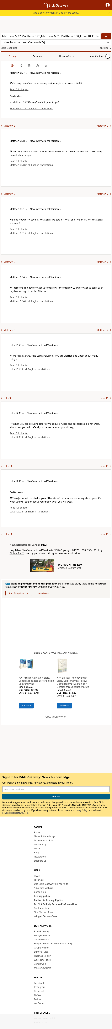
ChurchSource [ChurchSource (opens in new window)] (41, 939)
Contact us (40, 892)
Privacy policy (42, 896)
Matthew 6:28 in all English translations (31, 165)
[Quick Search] (51, 36)
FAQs (37, 875)
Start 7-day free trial (19, 593)
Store (37, 848)
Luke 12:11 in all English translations (30, 437)
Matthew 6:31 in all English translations (31, 233)
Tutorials (39, 879)
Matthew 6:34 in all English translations (31, 301)
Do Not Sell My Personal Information (55, 904)
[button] (108, 5)
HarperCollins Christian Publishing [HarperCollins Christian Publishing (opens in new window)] (53, 943)
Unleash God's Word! (69, 567)
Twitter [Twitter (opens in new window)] (38, 999)
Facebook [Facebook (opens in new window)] (39, 983)
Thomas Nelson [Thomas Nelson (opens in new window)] (42, 955)
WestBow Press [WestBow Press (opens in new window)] (42, 959)
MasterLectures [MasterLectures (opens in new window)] (42, 968)
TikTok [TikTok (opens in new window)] (37, 995)
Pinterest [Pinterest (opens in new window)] (39, 991)
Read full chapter (19, 89)
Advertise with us (43, 888)
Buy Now (26, 705)
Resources (21, 56)
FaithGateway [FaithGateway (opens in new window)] (41, 931)
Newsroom (40, 856)
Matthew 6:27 (20, 102)
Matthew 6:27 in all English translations (31, 108)
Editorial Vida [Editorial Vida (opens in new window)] (41, 951)
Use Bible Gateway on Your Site (51, 884)
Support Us (40, 860)
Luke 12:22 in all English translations (30, 511)
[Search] (106, 36)
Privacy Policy (80, 810)
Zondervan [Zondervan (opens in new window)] (40, 963)
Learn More (43, 593)
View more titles (56, 717)
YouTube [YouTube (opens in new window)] (39, 1003)
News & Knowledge (44, 836)
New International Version (25, 544)
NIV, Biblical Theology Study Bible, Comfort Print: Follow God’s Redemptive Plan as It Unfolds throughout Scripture (73, 682)
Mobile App (40, 844)
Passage (7, 56)
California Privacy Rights (48, 900)
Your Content (58, 56)
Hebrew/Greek (39, 56)
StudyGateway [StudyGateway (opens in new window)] (42, 935)
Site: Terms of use (43, 912)
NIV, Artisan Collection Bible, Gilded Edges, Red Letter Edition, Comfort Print (37, 680)
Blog (36, 852)
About (37, 832)
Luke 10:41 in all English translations (30, 369)
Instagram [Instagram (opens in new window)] (40, 987)
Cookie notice (41, 908)
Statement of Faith (44, 840)
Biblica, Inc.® (17, 553)
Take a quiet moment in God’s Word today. (55, 12)
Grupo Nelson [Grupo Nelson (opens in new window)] (41, 947)
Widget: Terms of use (45, 916)
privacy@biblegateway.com (15, 812)
